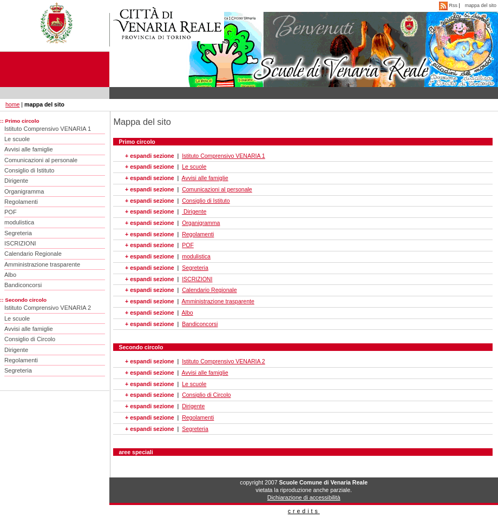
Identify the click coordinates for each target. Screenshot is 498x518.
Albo (10, 274)
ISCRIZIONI (20, 243)
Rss (448, 5)
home (12, 104)
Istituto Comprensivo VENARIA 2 (47, 307)
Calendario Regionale (33, 253)
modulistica (19, 222)
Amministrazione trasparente (42, 264)
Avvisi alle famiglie (28, 149)
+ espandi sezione (149, 155)
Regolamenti (21, 201)
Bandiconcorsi (23, 285)
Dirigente (16, 180)
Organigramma (24, 191)
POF (10, 212)
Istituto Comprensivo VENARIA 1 (47, 128)
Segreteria (18, 233)
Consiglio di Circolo (29, 339)
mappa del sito (480, 5)
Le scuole (17, 139)
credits (304, 511)
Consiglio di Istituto (29, 170)
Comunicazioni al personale (40, 160)
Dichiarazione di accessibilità (303, 497)
